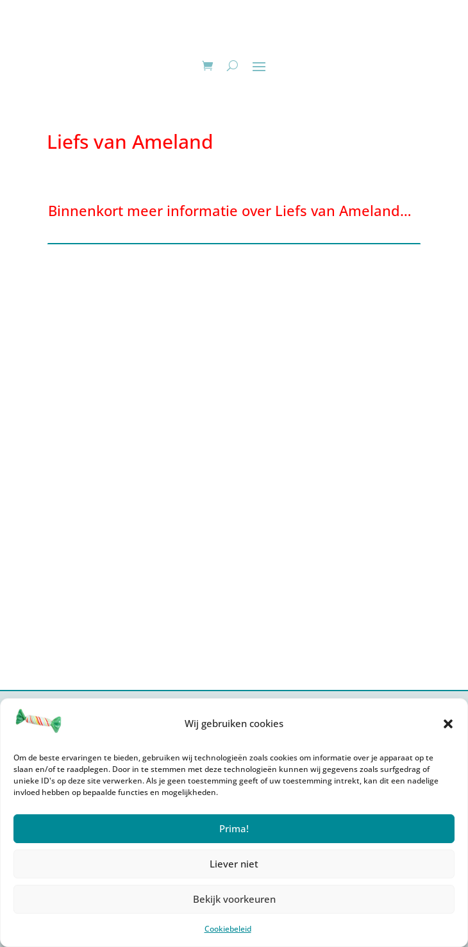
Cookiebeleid (228, 928)
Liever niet (234, 863)
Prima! (234, 828)
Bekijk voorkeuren (234, 899)
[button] (448, 723)
